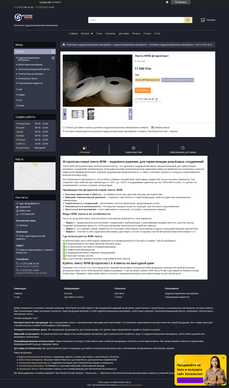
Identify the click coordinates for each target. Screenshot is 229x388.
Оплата (136, 33)
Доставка (124, 33)
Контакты (111, 33)
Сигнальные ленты (27, 78)
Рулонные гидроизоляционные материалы (89, 44)
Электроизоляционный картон (34, 69)
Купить (144, 90)
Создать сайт (45, 2)
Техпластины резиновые (30, 74)
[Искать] (188, 20)
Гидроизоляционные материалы (130, 44)
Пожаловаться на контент (130, 385)
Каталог (85, 33)
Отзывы (20, 94)
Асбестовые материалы (30, 64)
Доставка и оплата (73, 297)
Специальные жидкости (30, 83)
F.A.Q (157, 33)
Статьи (147, 33)
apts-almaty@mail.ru (29, 203)
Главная (73, 33)
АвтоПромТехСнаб (85, 267)
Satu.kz (128, 382)
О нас (99, 33)
